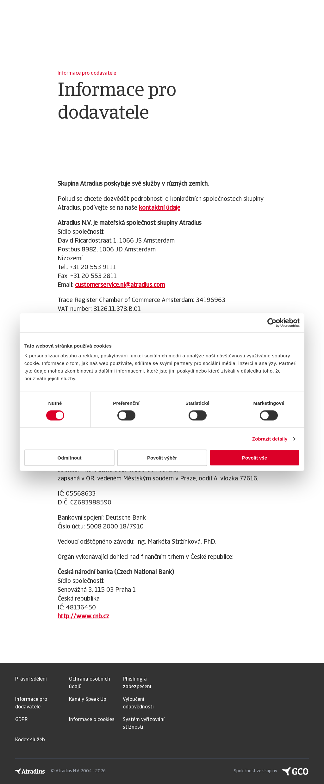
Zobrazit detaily (270, 438)
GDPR (21, 719)
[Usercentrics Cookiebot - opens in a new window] (272, 322)
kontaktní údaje (159, 208)
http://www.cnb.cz (83, 617)
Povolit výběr (162, 457)
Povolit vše (254, 457)
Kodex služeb (30, 740)
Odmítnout (70, 457)
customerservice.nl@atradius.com (120, 285)
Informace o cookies (92, 719)
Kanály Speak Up (87, 699)
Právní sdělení (31, 679)
